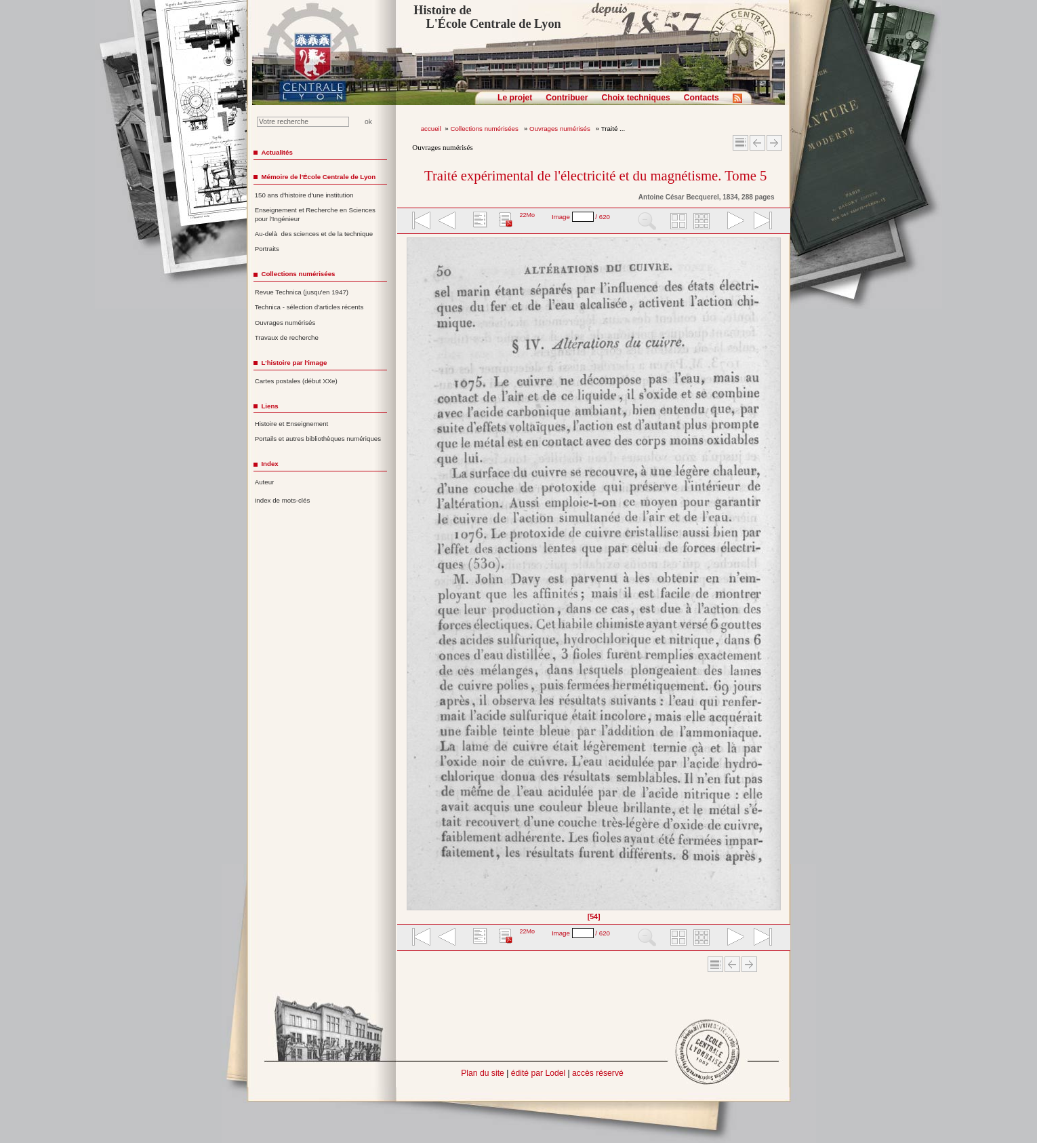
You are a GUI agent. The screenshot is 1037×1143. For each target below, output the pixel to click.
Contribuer (567, 97)
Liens (269, 406)
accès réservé (598, 1073)
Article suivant (774, 143)
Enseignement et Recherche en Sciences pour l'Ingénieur (315, 214)
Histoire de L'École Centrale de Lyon (487, 17)
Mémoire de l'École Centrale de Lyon (318, 176)
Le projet (514, 97)
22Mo (527, 215)
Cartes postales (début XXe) (296, 381)
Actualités (276, 152)
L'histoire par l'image (294, 362)
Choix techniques (635, 97)
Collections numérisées (485, 128)
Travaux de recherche (287, 337)
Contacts (701, 97)
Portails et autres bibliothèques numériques (318, 438)
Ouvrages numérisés (560, 128)
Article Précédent (757, 143)
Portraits (267, 248)
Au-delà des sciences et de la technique (314, 233)
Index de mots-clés (282, 500)
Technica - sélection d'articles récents (309, 307)
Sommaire (740, 143)
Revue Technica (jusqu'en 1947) (301, 292)
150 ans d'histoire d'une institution (304, 195)
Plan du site (482, 1073)
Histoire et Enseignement (292, 423)
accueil (431, 128)
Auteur (264, 482)
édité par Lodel (538, 1073)
